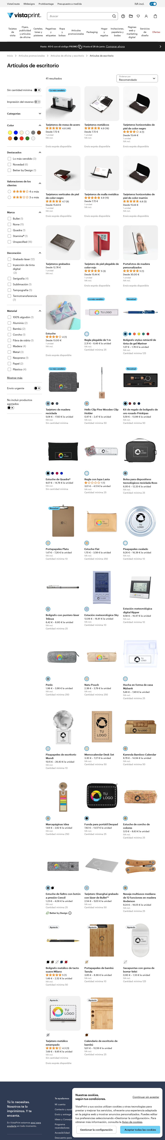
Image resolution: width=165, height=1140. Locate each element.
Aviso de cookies (132, 1121)
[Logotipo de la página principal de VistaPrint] (24, 16)
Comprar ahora (115, 46)
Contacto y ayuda (64, 1109)
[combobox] (80, 16)
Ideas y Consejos (64, 1119)
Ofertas (156, 32)
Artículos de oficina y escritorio (67, 55)
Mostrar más (14, 377)
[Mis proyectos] (131, 16)
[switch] (148, 4)
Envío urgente (15, 388)
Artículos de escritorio (101, 55)
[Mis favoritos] (138, 16)
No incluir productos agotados (19, 401)
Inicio (10, 55)
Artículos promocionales (32, 55)
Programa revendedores (62, 1126)
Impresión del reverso (20, 101)
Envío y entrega (63, 1114)
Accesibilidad (62, 1132)
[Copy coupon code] (80, 47)
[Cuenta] (146, 16)
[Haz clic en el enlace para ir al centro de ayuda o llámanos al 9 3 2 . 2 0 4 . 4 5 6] (123, 16)
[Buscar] (114, 16)
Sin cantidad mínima (19, 89)
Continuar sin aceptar (146, 1096)
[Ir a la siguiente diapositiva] (160, 46)
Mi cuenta (60, 1104)
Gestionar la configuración (96, 1129)
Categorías (13, 113)
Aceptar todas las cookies (140, 1129)
